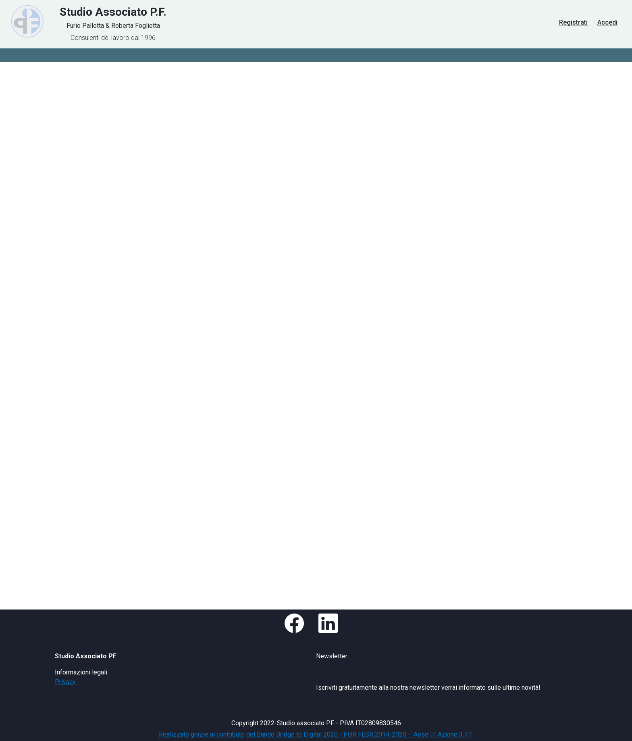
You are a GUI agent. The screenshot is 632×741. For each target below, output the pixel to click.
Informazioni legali (81, 672)
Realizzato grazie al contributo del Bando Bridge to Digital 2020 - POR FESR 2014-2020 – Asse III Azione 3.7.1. (316, 734)
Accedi (607, 22)
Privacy (65, 682)
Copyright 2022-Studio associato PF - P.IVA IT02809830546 (316, 723)
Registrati (573, 22)
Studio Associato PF (85, 656)
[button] (297, 628)
